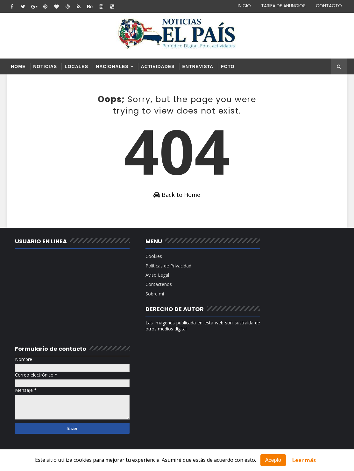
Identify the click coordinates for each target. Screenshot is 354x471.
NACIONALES (112, 66)
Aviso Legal (143, 277)
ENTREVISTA (197, 66)
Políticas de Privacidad (154, 268)
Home (18, 66)
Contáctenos (144, 286)
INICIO (244, 6)
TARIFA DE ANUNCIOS (283, 6)
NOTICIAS (45, 66)
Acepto (273, 460)
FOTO (228, 66)
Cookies (139, 258)
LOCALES (76, 66)
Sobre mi (140, 296)
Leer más (304, 460)
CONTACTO (329, 6)
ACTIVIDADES (158, 66)
